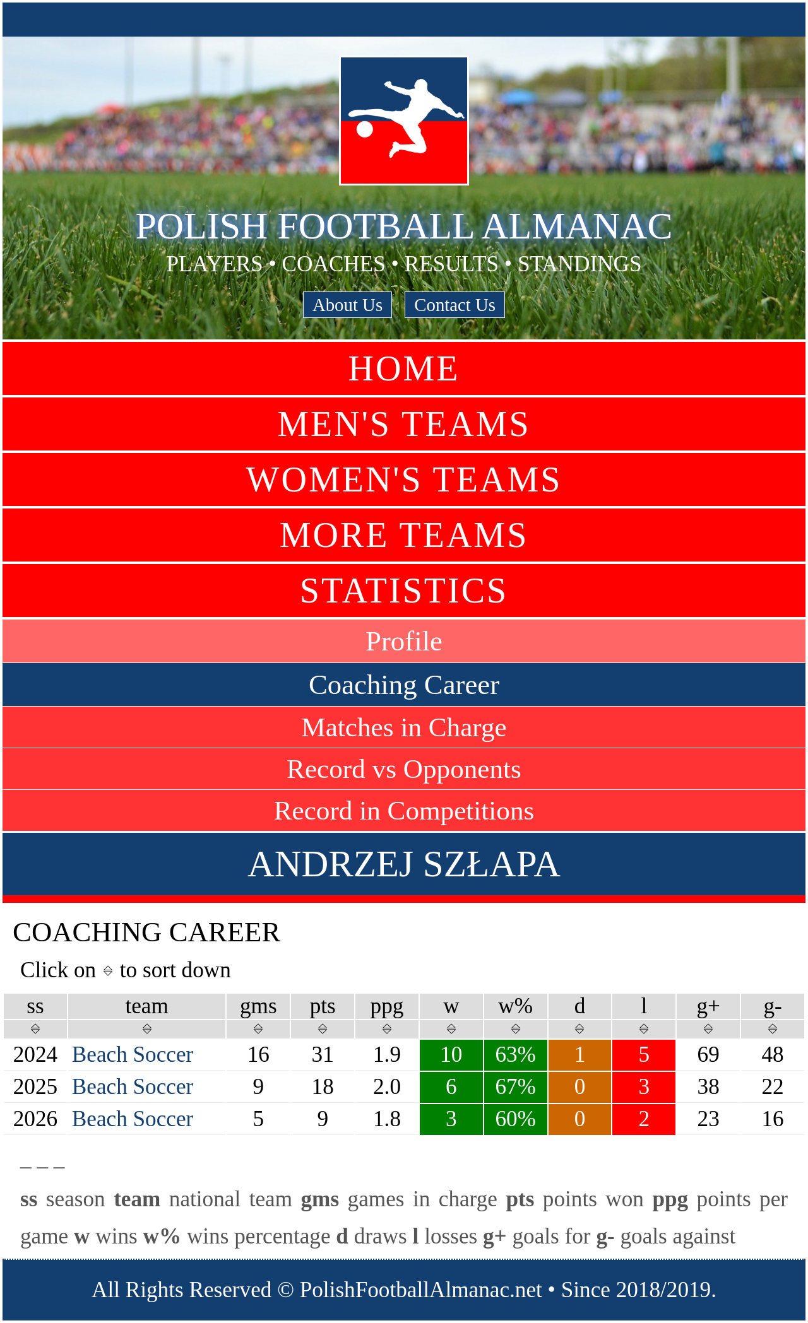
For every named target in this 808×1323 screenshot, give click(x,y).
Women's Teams (404, 479)
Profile (404, 641)
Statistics (404, 590)
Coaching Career (404, 684)
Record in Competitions (404, 810)
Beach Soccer (132, 1054)
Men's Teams (403, 424)
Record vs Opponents (404, 769)
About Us (347, 305)
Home (404, 368)
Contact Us (455, 305)
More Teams (404, 535)
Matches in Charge (403, 727)
